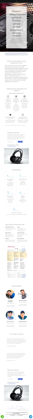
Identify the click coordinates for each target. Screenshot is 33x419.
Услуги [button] (12, 406)
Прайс (17, 406)
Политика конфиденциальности (12, 408)
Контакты (21, 406)
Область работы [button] (22, 408)
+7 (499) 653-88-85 (16, 35)
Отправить (20, 141)
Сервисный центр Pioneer (10, 53)
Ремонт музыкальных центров (20, 53)
